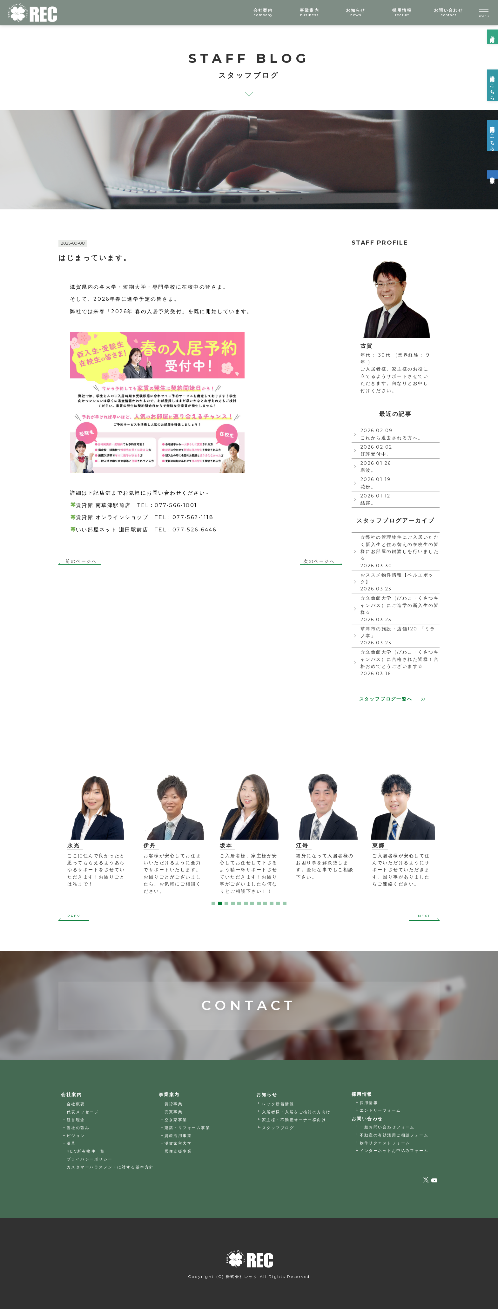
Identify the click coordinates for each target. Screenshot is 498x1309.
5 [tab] (239, 903)
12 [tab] (284, 903)
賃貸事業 (174, 1104)
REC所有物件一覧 (86, 1151)
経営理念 (76, 1120)
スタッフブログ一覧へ (392, 699)
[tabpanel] (93, 828)
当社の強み (78, 1128)
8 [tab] (259, 903)
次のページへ (319, 561)
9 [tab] (265, 903)
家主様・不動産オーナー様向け (294, 1120)
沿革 (71, 1143)
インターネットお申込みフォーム (394, 1150)
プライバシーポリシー (90, 1159)
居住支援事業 (178, 1151)
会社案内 (71, 1095)
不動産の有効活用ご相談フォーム (394, 1135)
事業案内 (169, 1095)
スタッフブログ (278, 1128)
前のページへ (81, 561)
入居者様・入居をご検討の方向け (296, 1112)
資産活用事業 (178, 1135)
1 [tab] (213, 903)
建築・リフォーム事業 (188, 1128)
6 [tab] (246, 903)
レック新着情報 (278, 1104)
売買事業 (174, 1112)
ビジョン (76, 1135)
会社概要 (76, 1104)
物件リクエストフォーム (385, 1143)
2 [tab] (220, 903)
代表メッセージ (83, 1112)
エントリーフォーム (380, 1110)
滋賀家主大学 (178, 1143)
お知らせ (266, 1095)
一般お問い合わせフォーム (387, 1127)
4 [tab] (233, 903)
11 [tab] (278, 903)
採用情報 (369, 1102)
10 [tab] (271, 903)
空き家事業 (176, 1120)
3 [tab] (226, 903)
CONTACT (248, 988)
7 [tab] (252, 903)
